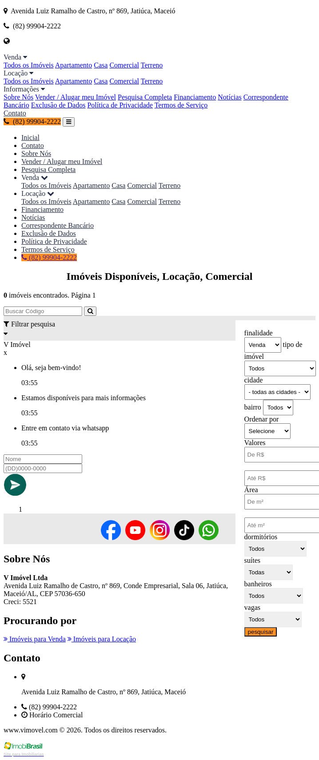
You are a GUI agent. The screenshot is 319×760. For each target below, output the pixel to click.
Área (251, 489)
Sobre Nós (18, 97)
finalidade (258, 333)
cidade (253, 380)
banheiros (258, 584)
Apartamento (73, 65)
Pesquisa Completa (145, 97)
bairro (252, 407)
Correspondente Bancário (57, 225)
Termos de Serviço (181, 105)
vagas (252, 607)
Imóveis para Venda (35, 639)
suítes (252, 560)
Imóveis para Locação (102, 639)
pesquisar (261, 632)
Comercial (124, 65)
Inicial (30, 137)
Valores (255, 442)
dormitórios (261, 537)
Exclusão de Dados (58, 105)
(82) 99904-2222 (32, 121)
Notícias (229, 97)
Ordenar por (261, 419)
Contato (15, 113)
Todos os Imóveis (29, 65)
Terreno (152, 65)
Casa (101, 65)
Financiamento (195, 97)
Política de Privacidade (120, 105)
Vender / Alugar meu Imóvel (75, 97)
